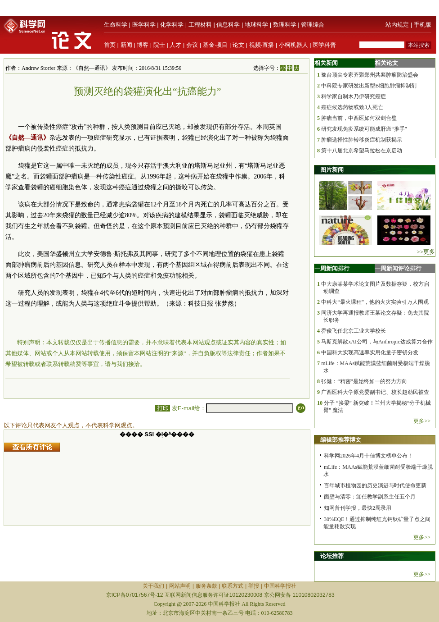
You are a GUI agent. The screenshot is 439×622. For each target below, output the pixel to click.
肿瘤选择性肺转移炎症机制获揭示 (361, 140)
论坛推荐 (332, 556)
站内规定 (397, 24)
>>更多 (426, 251)
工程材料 (200, 24)
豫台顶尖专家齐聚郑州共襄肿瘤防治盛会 (369, 75)
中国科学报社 (280, 586)
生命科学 (115, 24)
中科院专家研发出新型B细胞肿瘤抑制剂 (369, 85)
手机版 (422, 24)
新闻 (126, 44)
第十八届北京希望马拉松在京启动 (361, 150)
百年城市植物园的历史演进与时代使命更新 (375, 485)
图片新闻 (332, 169)
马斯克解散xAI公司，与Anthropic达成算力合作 (376, 341)
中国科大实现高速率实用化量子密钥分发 (369, 352)
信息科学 (228, 24)
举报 (253, 586)
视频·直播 (261, 44)
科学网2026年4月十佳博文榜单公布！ (368, 456)
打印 (162, 408)
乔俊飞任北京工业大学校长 (353, 331)
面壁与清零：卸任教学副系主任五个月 (370, 497)
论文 (238, 44)
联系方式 (232, 586)
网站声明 (180, 586)
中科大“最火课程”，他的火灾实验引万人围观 (375, 302)
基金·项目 (215, 44)
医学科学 (144, 24)
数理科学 (284, 24)
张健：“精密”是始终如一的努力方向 (364, 381)
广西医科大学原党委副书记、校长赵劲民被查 (375, 392)
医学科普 (324, 44)
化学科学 (172, 24)
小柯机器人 (293, 44)
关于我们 (153, 586)
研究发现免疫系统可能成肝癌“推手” (364, 129)
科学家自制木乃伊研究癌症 (353, 96)
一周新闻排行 (331, 268)
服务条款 (206, 586)
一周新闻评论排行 (398, 268)
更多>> (421, 421)
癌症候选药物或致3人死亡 (352, 107)
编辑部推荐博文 (340, 439)
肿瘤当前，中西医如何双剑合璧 (359, 118)
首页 (110, 44)
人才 (175, 44)
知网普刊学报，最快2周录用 (357, 508)
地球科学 (256, 24)
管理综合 (312, 24)
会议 (192, 44)
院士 (159, 44)
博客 (142, 44)
